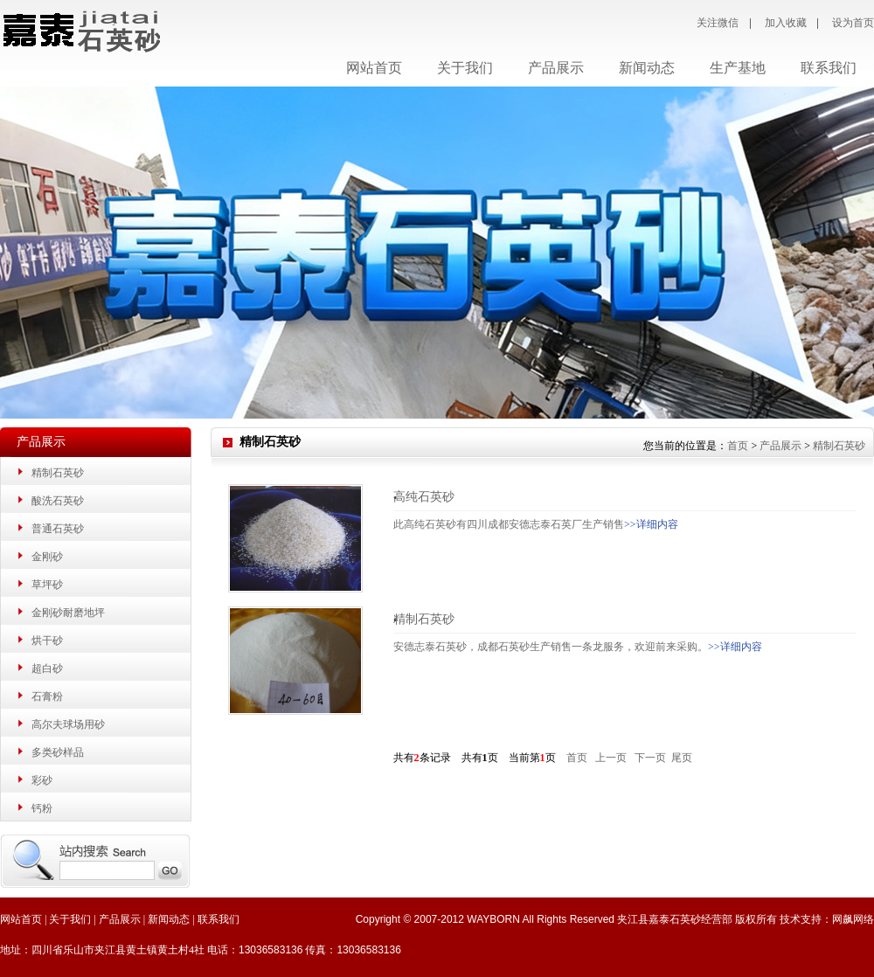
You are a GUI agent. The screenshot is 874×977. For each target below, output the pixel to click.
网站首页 (374, 67)
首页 (737, 446)
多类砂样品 (57, 752)
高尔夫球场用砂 (68, 724)
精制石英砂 (57, 473)
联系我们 (218, 919)
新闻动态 (169, 919)
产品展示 (780, 446)
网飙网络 (853, 919)
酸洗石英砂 (57, 501)
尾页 (681, 758)
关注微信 (718, 23)
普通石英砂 (57, 529)
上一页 (611, 758)
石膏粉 (47, 696)
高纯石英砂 (423, 496)
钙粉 (41, 808)
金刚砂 (47, 557)
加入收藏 (786, 23)
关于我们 (70, 919)
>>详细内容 (651, 524)
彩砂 (41, 780)
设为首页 (853, 23)
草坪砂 (47, 585)
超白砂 (47, 668)
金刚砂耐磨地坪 (68, 612)
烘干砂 (47, 640)
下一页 (650, 758)
